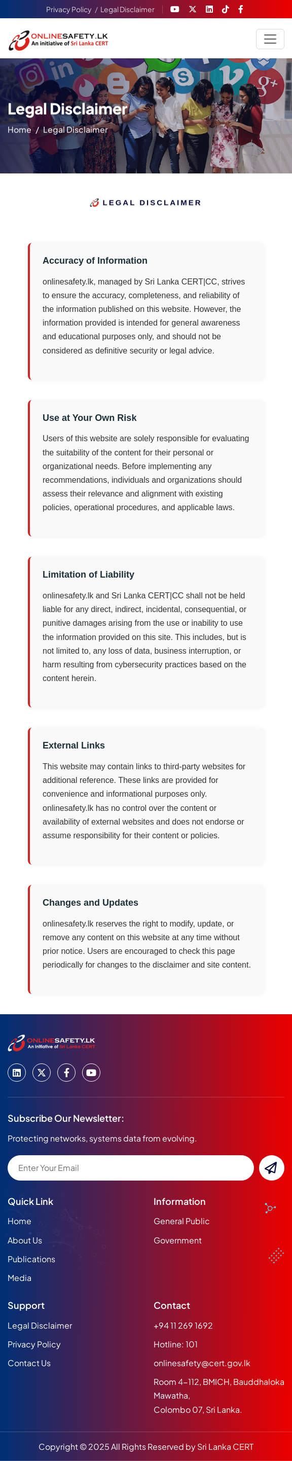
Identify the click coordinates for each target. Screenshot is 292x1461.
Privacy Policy (69, 9)
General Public (182, 1221)
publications (31, 1259)
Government (178, 1240)
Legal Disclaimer (127, 9)
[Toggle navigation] (270, 39)
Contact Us (29, 1363)
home (19, 131)
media (19, 1277)
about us (25, 1240)
